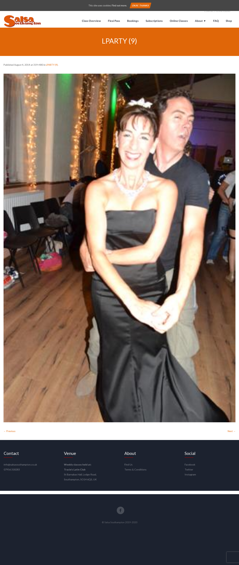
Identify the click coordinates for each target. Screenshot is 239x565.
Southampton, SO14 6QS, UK (80, 482)
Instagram (190, 477)
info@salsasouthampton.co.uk (20, 467)
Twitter (189, 472)
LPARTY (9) (52, 68)
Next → (231, 434)
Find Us (128, 467)
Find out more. (119, 5)
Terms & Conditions (135, 472)
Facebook (190, 467)
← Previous (9, 434)
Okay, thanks (140, 5)
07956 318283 (223, 14)
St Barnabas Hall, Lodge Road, (80, 477)
